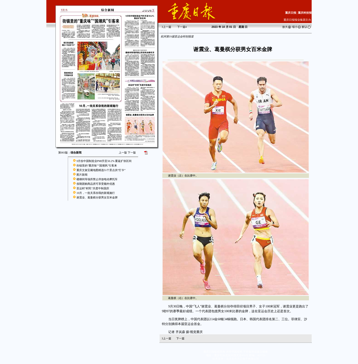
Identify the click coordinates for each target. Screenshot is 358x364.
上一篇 (166, 27)
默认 (306, 27)
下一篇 (182, 27)
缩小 (296, 27)
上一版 (123, 152)
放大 (286, 27)
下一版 (132, 152)
